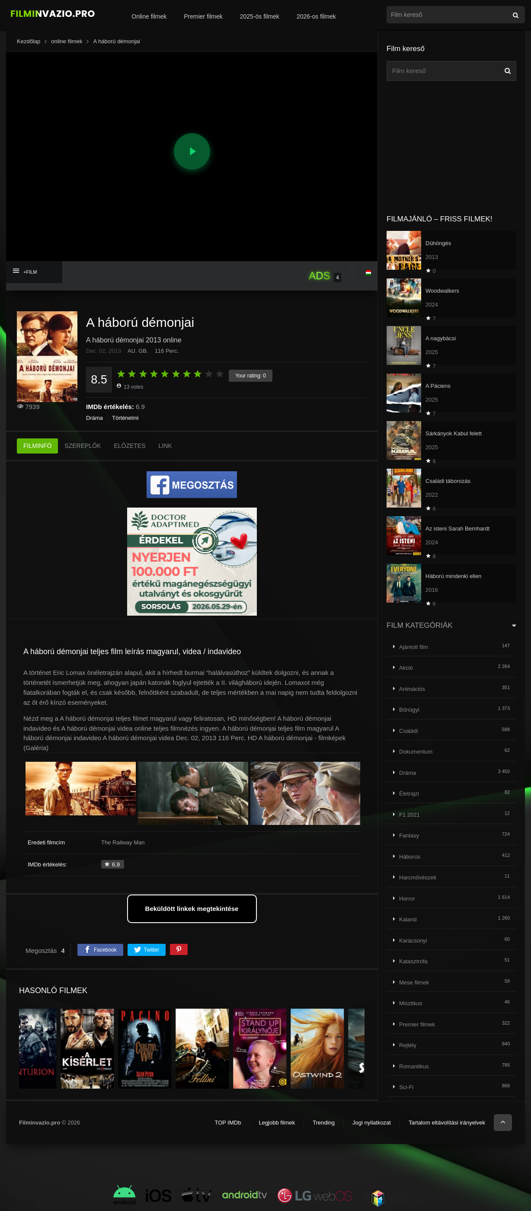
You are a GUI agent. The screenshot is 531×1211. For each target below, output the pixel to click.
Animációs (412, 689)
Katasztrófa (413, 961)
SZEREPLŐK (82, 445)
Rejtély (407, 1045)
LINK (165, 445)
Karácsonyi (413, 940)
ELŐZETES (129, 445)
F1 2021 (409, 815)
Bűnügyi (409, 709)
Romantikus (414, 1066)
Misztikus (410, 1003)
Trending (324, 1122)
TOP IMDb (227, 1122)
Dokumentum (415, 751)
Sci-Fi (406, 1087)
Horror (407, 898)
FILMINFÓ (37, 445)
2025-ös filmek (259, 16)
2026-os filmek (316, 16)
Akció (406, 668)
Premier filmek (203, 16)
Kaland (407, 919)
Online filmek (148, 16)
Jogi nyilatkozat (371, 1122)
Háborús (409, 856)
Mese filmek (414, 982)
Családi (408, 731)
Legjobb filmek (277, 1122)
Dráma (94, 418)
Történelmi (125, 418)
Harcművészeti (417, 877)
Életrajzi (409, 793)
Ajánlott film (413, 647)
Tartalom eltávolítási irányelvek (447, 1122)
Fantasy (409, 835)
